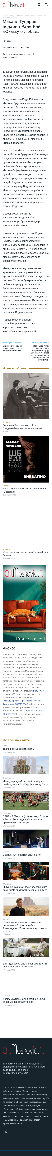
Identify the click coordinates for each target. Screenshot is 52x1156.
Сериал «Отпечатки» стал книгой (22, 854)
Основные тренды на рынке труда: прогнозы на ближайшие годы (13, 348)
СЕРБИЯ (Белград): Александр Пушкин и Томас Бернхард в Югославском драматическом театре (26, 819)
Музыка (13, 15)
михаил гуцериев (17, 54)
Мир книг (6, 852)
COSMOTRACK (10, 713)
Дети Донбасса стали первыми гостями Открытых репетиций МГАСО (25, 965)
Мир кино (6, 919)
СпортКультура (8, 778)
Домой (5, 15)
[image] (24, 603)
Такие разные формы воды (18, 749)
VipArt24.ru (36, 690)
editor (9, 41)
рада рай (30, 54)
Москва (5, 746)
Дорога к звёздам (33, 710)
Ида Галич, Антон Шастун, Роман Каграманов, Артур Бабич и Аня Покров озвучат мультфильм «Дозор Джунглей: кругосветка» (40, 353)
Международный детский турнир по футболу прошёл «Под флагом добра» (25, 783)
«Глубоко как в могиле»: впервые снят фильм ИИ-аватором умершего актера (25, 888)
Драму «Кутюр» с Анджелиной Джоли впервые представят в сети (24, 1000)
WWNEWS (7, 813)
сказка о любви (10, 58)
